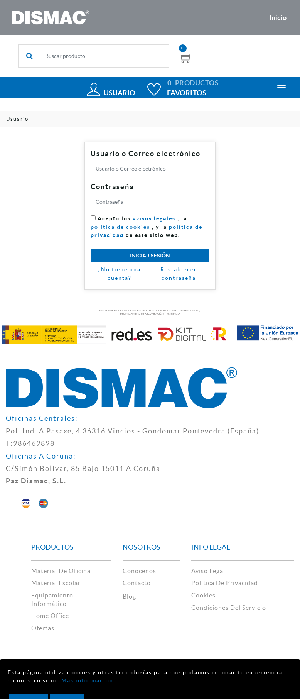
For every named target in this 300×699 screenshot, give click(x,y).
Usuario (119, 93)
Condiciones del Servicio (228, 607)
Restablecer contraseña (178, 273)
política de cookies (120, 227)
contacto (137, 582)
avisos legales (154, 218)
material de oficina (61, 570)
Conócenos (139, 570)
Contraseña (112, 187)
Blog (129, 596)
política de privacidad (224, 582)
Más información (86, 680)
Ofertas (42, 628)
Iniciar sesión (150, 255)
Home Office (50, 615)
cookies (203, 595)
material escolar (56, 582)
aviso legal (208, 570)
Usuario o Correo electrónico (146, 153)
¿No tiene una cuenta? (119, 273)
